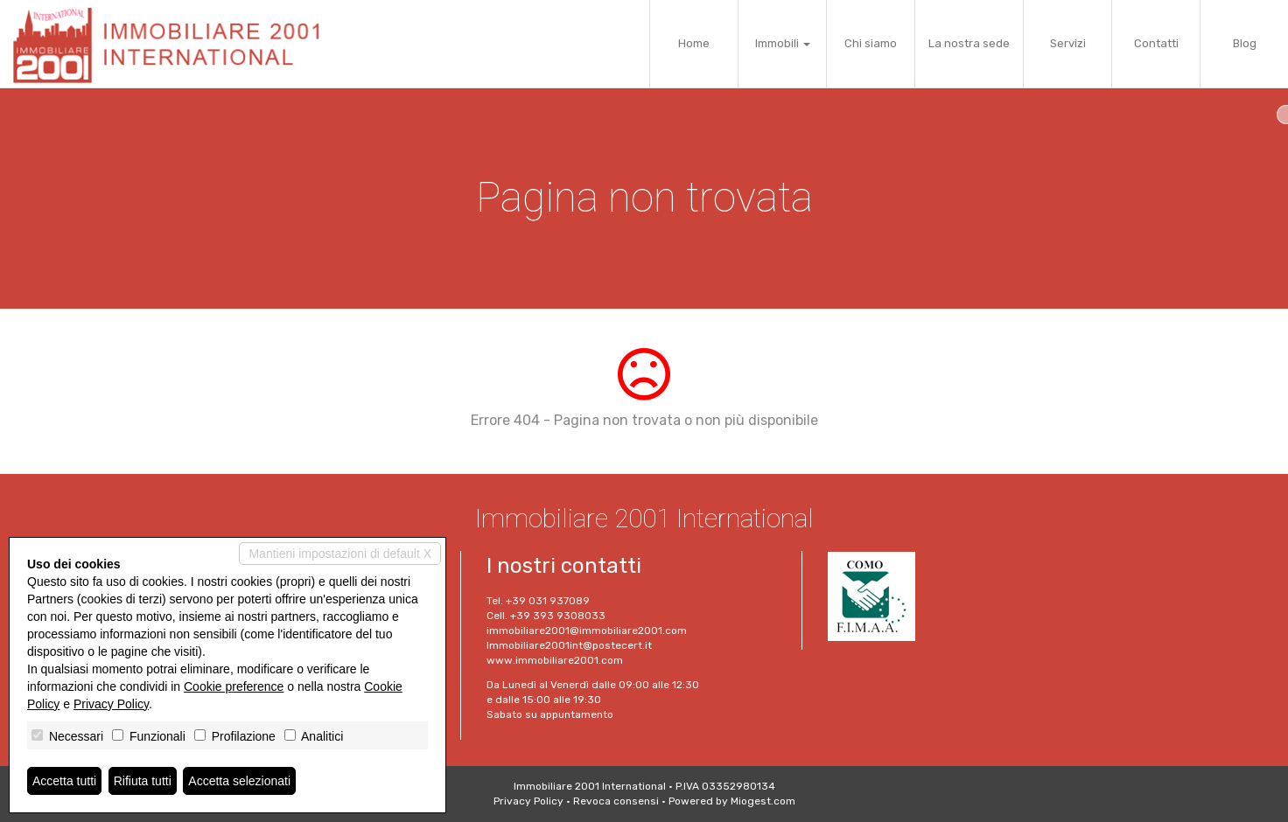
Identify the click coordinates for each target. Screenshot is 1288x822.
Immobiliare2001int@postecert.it (569, 645)
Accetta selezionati (239, 781)
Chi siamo (870, 43)
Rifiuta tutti (143, 781)
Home (694, 43)
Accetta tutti (64, 781)
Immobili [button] (782, 43)
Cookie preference (234, 686)
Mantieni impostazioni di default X (339, 554)
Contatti (1156, 43)
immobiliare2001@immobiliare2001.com (586, 630)
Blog (1244, 43)
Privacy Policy (529, 801)
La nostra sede (969, 43)
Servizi (1068, 43)
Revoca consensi (616, 801)
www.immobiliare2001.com (554, 660)
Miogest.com (763, 801)
